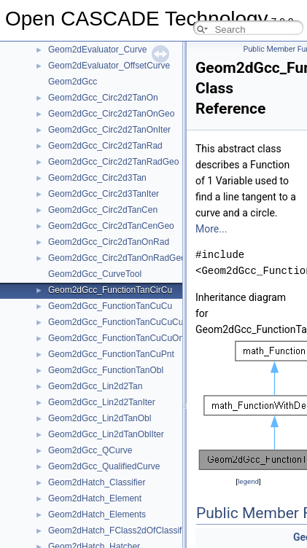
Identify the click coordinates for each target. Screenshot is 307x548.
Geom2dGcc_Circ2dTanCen (103, 210)
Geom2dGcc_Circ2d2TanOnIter (109, 130)
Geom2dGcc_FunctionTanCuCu (110, 306)
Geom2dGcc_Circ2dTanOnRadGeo (117, 258)
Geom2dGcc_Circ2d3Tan (97, 178)
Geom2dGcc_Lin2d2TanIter (101, 402)
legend (248, 481)
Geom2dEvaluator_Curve (97, 49)
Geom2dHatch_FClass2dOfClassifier (120, 530)
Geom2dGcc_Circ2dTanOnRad (108, 242)
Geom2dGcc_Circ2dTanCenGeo (111, 226)
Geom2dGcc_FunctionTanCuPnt (111, 354)
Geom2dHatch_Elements (97, 514)
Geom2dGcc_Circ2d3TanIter (103, 194)
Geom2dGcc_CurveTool (94, 274)
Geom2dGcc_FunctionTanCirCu (110, 290)
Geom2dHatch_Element (94, 498)
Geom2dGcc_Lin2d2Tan (95, 386)
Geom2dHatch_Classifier (96, 482)
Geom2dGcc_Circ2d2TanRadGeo (113, 162)
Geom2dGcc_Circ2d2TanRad (105, 146)
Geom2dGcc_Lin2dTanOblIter (106, 434)
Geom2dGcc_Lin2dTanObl (99, 418)
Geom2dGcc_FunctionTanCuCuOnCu (121, 338)
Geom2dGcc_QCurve (90, 450)
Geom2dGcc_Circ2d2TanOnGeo (111, 114)
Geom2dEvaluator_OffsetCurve (109, 65)
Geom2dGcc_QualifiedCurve (104, 466)
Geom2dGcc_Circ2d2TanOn (103, 98)
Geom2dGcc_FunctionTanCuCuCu (115, 322)
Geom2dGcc (72, 82)
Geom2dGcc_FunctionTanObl (105, 370)
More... (211, 229)
